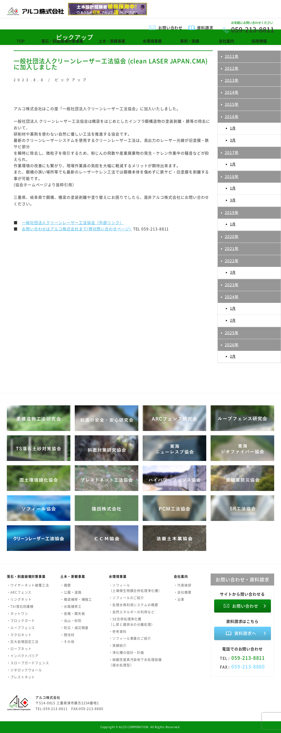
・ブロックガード (21, 620)
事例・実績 (189, 41)
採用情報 (259, 41)
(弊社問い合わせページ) (109, 228)
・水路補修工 (71, 606)
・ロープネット (19, 648)
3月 (233, 140)
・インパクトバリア (22, 655)
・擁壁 (65, 585)
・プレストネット (21, 677)
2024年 (232, 296)
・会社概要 (183, 592)
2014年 (232, 92)
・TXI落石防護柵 (20, 606)
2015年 (232, 104)
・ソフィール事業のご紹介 (130, 638)
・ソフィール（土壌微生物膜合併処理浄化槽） (135, 588)
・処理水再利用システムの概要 (133, 604)
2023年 (232, 284)
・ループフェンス (21, 627)
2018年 (232, 176)
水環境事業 (152, 41)
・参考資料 (118, 631)
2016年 (232, 116)
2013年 (232, 80)
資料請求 (205, 27)
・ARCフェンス (19, 592)
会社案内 (226, 41)
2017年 (232, 152)
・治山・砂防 (71, 620)
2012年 (232, 68)
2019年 (232, 212)
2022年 (232, 260)
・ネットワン (17, 613)
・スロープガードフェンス (28, 662)
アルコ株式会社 (47, 697)
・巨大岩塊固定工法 (22, 641)
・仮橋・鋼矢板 (72, 613)
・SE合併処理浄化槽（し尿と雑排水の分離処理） (132, 622)
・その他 (67, 641)
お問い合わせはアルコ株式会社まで (54, 228)
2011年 (232, 56)
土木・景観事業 (111, 41)
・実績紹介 (118, 645)
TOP (21, 41)
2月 (233, 320)
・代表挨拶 (183, 585)
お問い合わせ (170, 27)
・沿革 (179, 599)
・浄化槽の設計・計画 (126, 652)
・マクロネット (19, 634)
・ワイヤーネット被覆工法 (28, 585)
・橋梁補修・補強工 (76, 599)
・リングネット (19, 599)
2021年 (232, 248)
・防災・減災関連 (74, 627)
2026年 (232, 344)
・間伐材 (67, 634)
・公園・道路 (71, 592)
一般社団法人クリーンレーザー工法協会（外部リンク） (73, 222)
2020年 (232, 236)
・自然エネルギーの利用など (132, 612)
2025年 (232, 332)
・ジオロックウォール (24, 670)
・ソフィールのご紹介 (126, 597)
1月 (233, 128)
